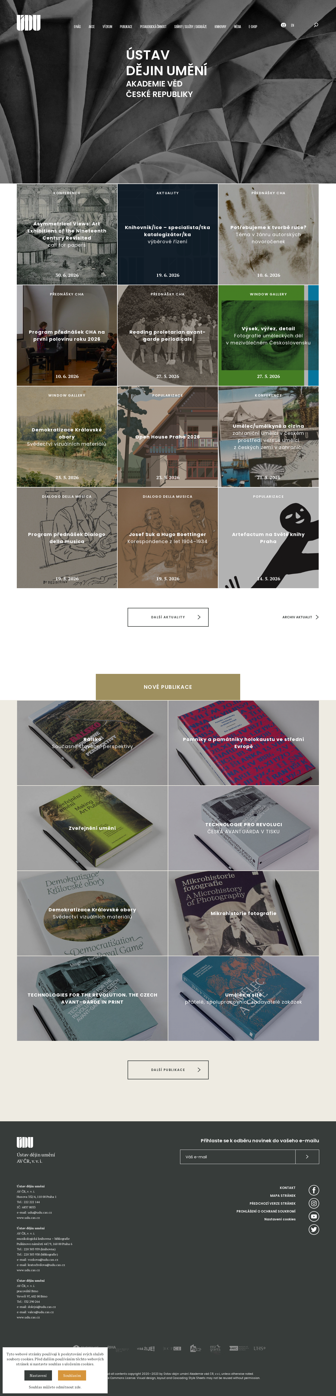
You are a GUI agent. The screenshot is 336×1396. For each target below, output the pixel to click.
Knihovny (220, 27)
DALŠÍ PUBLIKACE (168, 1070)
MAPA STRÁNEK (283, 1195)
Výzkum (107, 27)
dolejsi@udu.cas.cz (42, 1307)
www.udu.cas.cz (28, 1218)
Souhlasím (72, 1375)
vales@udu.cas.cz (41, 1312)
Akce (92, 27)
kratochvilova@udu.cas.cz (46, 1265)
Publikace (126, 27)
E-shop (253, 27)
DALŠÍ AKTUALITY (168, 617)
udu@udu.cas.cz (40, 1212)
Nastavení (38, 1375)
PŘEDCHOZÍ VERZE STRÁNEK (273, 1203)
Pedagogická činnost (153, 27)
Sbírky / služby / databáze (190, 27)
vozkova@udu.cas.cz (43, 1260)
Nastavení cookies (280, 1219)
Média (237, 27)
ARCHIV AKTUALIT (297, 617)
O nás (77, 27)
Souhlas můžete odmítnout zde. (55, 1386)
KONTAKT (288, 1188)
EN (292, 26)
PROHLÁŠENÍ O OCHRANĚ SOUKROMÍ (266, 1211)
